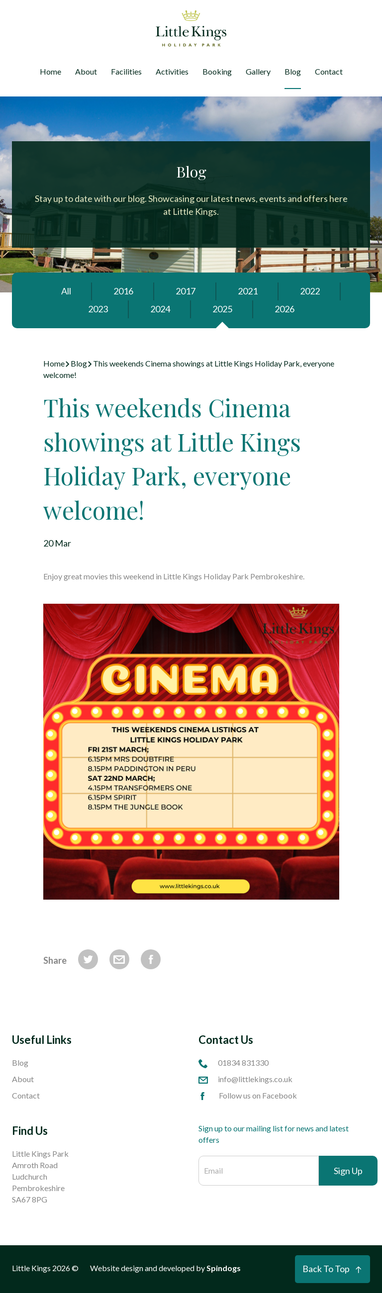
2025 (222, 308)
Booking (217, 71)
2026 (284, 308)
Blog (293, 71)
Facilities (126, 71)
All (66, 290)
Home (50, 71)
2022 (310, 290)
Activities (172, 71)
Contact (329, 71)
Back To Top (326, 1268)
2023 (98, 308)
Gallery (258, 71)
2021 (248, 290)
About (86, 71)
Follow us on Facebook (247, 1096)
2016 (123, 290)
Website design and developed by (165, 1268)
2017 (185, 290)
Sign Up (348, 1170)
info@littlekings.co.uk (245, 1079)
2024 (160, 308)
